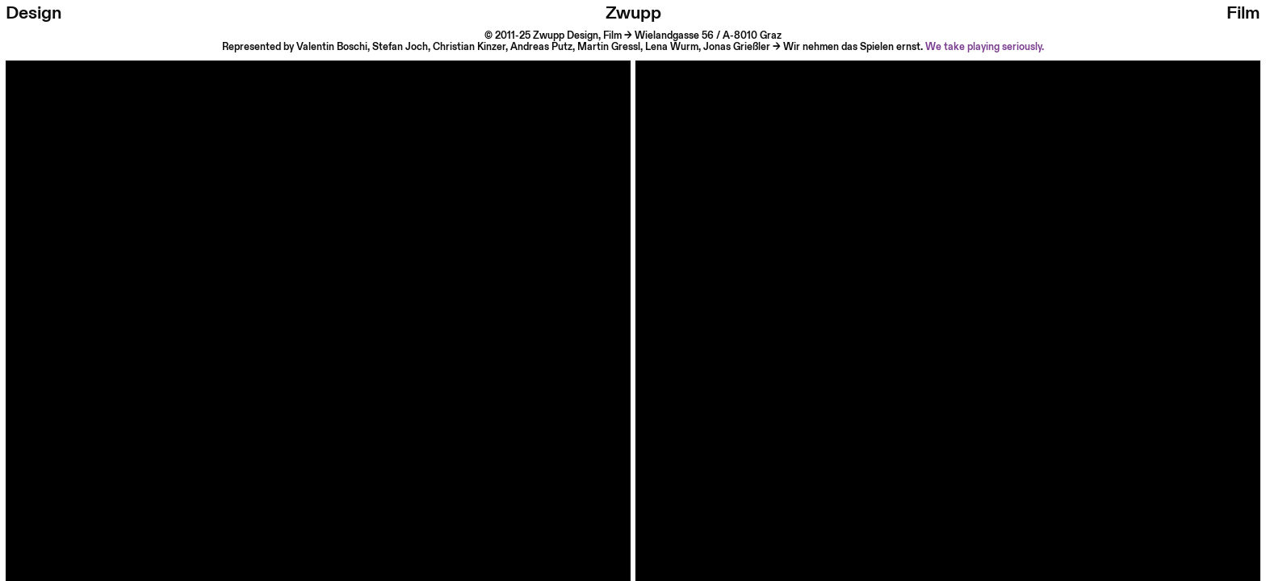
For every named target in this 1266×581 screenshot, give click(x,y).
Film (1243, 13)
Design (33, 13)
